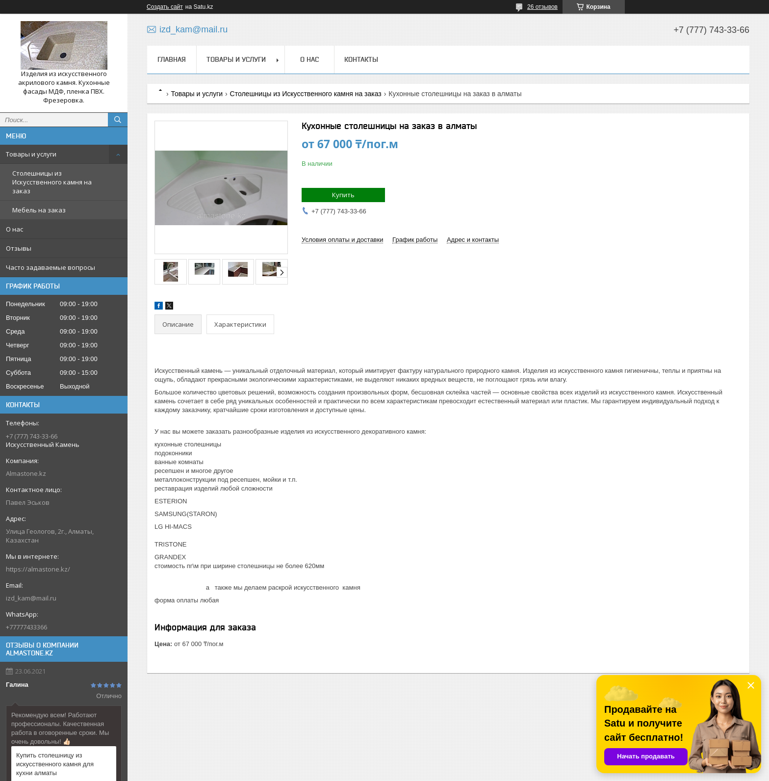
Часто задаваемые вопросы (50, 267)
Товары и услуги (31, 154)
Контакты (361, 59)
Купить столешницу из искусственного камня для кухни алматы (55, 764)
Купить (343, 194)
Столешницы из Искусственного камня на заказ (52, 182)
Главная (171, 59)
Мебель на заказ (39, 210)
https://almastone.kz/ (38, 569)
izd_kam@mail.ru (31, 598)
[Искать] (118, 119)
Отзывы (18, 248)
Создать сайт (165, 6)
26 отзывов (542, 6)
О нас (14, 229)
